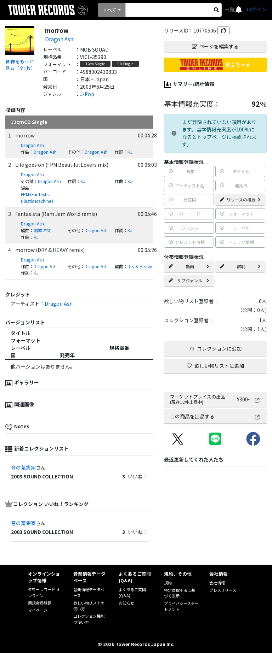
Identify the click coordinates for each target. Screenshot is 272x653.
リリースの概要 (240, 199)
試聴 (240, 266)
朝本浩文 (42, 230)
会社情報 (217, 583)
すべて (109, 9)
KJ (130, 152)
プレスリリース (222, 590)
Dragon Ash (59, 39)
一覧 (230, 9)
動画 (189, 266)
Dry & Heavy (140, 266)
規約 (168, 583)
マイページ (37, 610)
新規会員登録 (39, 603)
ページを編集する (215, 46)
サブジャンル (189, 280)
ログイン (256, 9)
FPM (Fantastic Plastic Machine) (37, 197)
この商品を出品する (215, 416)
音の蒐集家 (23, 467)
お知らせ (126, 603)
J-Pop (87, 94)
